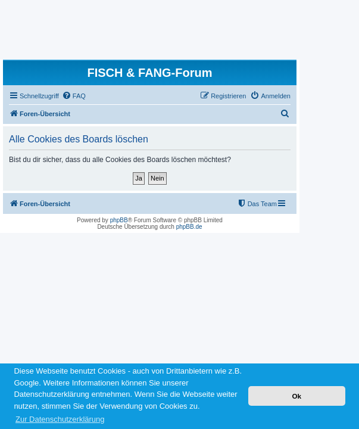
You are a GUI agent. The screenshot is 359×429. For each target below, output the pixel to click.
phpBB (119, 220)
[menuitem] (74, 96)
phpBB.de (189, 226)
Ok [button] (296, 396)
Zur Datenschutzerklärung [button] (60, 419)
